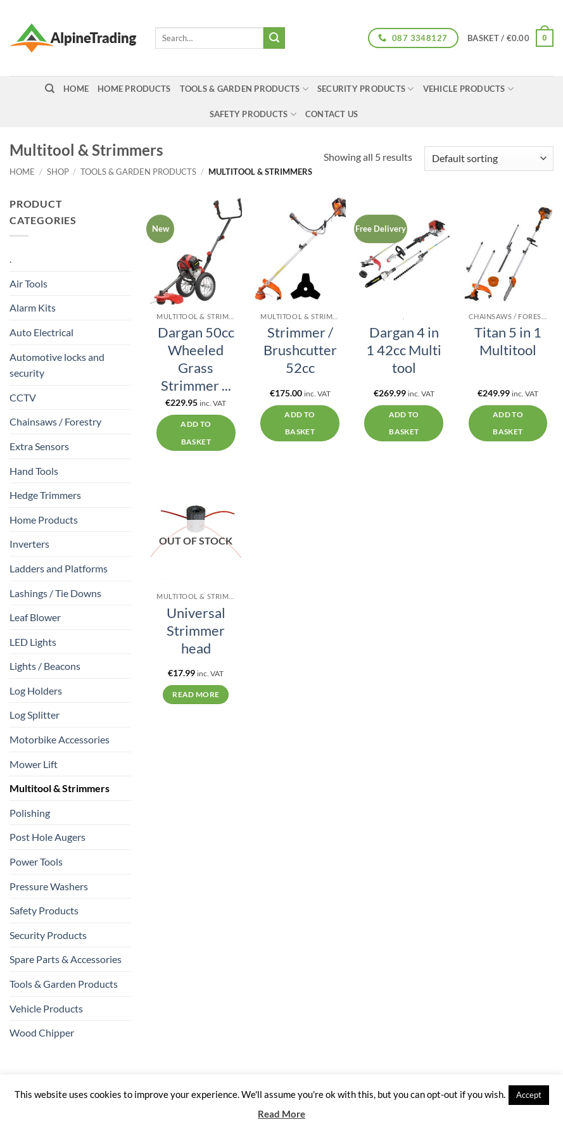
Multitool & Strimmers (59, 788)
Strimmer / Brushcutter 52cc (300, 350)
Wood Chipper (41, 1032)
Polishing (29, 813)
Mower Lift (33, 764)
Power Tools (36, 861)
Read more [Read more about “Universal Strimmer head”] (195, 694)
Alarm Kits (32, 307)
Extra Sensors (39, 446)
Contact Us (331, 114)
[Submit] (274, 38)
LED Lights (32, 642)
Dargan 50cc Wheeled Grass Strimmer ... (196, 359)
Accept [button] (528, 1095)
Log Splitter (34, 715)
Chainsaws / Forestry (55, 421)
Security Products (365, 89)
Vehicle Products (468, 89)
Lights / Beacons (44, 666)
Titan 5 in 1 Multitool (507, 341)
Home (22, 172)
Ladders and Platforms (58, 568)
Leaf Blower (35, 617)
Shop (58, 172)
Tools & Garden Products (244, 89)
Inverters (29, 544)
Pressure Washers (48, 886)
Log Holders (35, 690)
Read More (281, 1114)
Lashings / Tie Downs (55, 593)
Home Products (134, 89)
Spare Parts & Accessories (65, 959)
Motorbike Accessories (59, 739)
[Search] (49, 89)
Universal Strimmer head (196, 631)
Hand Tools (33, 471)
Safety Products (253, 114)
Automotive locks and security (56, 365)
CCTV (22, 397)
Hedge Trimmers (45, 495)
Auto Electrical (41, 332)
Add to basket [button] (195, 433)
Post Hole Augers (47, 837)
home (76, 89)
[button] (510, 38)
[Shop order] (489, 158)
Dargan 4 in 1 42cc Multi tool (403, 350)
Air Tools (28, 283)
